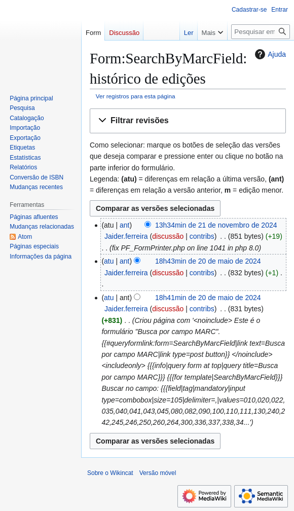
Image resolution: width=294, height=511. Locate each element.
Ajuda (269, 54)
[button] (187, 121)
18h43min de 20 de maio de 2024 (208, 261)
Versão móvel (157, 473)
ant (124, 225)
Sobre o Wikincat (110, 473)
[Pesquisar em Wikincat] (260, 31)
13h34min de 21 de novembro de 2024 (216, 225)
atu (109, 261)
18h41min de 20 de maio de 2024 (208, 298)
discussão (167, 236)
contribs (202, 236)
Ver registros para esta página (135, 96)
